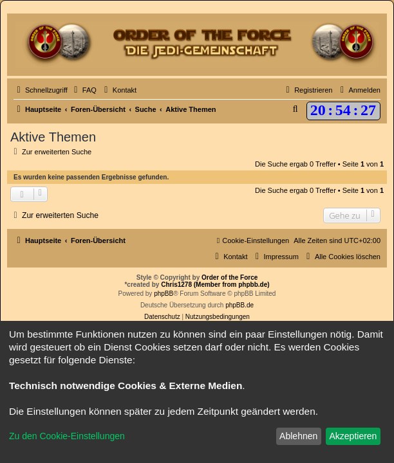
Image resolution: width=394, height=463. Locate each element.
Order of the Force (230, 277)
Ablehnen (298, 436)
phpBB (163, 293)
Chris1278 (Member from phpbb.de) (215, 284)
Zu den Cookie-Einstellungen (67, 436)
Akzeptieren (353, 436)
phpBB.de (239, 305)
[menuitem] (84, 90)
